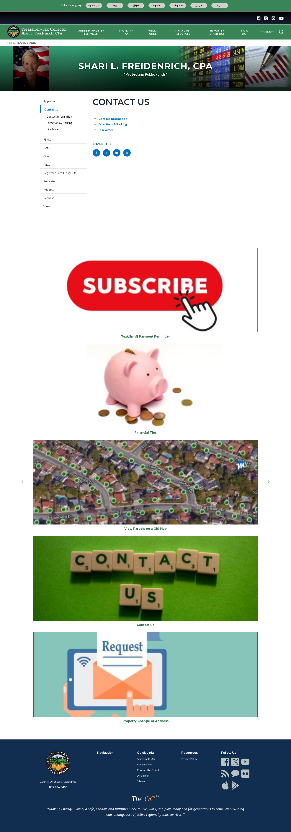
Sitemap (141, 781)
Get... (46, 147)
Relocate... (49, 181)
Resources (189, 752)
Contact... (31, 42)
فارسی (198, 5)
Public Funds (152, 32)
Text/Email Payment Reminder (145, 336)
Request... (49, 198)
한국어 (136, 5)
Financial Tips (146, 432)
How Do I (244, 32)
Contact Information (59, 116)
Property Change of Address (146, 721)
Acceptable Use (146, 758)
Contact (267, 32)
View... (47, 206)
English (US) (94, 5)
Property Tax (126, 32)
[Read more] (145, 18)
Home (10, 42)
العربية (220, 5)
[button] (22, 488)
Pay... (46, 164)
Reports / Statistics (217, 32)
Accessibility (144, 764)
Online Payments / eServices (91, 32)
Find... (47, 139)
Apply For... (50, 101)
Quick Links (146, 752)
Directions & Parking (59, 122)
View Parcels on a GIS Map (145, 528)
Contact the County (149, 770)
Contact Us (145, 625)
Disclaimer (53, 129)
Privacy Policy (189, 758)
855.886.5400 (58, 787)
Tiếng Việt (178, 5)
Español (157, 5)
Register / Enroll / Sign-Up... (60, 173)
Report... (48, 189)
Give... (47, 156)
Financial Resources (182, 32)
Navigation (105, 752)
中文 (115, 5)
